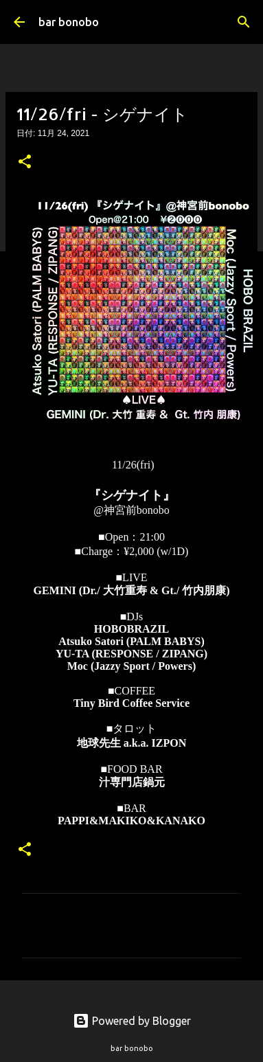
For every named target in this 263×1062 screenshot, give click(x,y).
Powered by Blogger (132, 1021)
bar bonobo (68, 22)
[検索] (244, 21)
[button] (24, 162)
